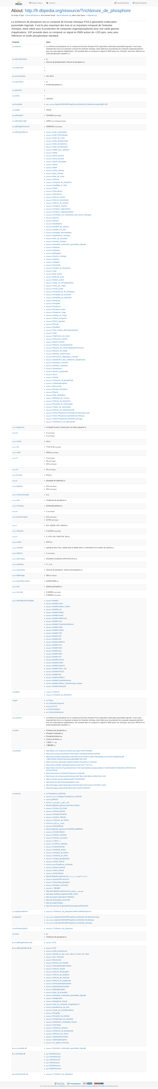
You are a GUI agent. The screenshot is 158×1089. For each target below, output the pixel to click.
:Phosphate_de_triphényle (58, 298)
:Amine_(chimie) (55, 170)
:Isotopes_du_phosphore (58, 268)
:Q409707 (52, 799)
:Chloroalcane (54, 191)
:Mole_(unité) (54, 274)
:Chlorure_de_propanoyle (58, 981)
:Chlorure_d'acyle (55, 197)
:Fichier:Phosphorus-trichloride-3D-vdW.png (65, 416)
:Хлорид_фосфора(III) (58, 859)
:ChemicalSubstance (55, 712)
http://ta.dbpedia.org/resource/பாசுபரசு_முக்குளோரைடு (66, 876)
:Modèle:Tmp (54, 621)
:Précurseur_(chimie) (57, 339)
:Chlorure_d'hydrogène (57, 972)
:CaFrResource (53, 1057)
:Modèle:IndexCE (55, 666)
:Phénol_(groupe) (55, 321)
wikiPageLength (19, 121)
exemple (19, 1048)
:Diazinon (52, 218)
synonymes (18, 570)
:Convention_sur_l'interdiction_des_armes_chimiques (68, 215)
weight (16, 110)
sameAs (16, 793)
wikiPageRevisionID (21, 126)
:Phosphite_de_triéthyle (58, 1016)
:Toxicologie (53, 1025)
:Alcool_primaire (55, 159)
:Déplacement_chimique (58, 235)
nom (16, 500)
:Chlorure (52, 179)
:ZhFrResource (53, 1066)
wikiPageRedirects (22, 942)
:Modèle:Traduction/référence (60, 624)
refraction (18, 531)
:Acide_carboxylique (56, 132)
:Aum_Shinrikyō (55, 957)
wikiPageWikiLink (20, 132)
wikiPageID (17, 115)
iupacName (17, 82)
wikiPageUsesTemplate (23, 601)
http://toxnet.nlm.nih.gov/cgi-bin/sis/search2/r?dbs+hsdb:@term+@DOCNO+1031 (76, 776)
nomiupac (18, 506)
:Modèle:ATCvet (55, 660)
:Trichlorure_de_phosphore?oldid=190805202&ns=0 (68, 911)
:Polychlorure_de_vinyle (58, 336)
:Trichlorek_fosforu (56, 850)
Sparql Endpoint (140, 3)
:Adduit (51, 153)
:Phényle (52, 324)
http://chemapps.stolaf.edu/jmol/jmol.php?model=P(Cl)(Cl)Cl (68, 788)
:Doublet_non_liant (56, 230)
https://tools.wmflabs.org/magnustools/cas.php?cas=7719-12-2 (69, 765)
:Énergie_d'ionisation (57, 389)
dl (15, 469)
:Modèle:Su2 (53, 651)
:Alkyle (51, 167)
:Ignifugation (53, 253)
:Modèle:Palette (55, 612)
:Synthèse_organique (57, 366)
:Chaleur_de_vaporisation (58, 407)
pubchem (17, 90)
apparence (18, 427)
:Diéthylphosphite (55, 989)
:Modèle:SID (53, 674)
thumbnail (17, 104)
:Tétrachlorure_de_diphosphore (60, 422)
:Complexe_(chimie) (56, 206)
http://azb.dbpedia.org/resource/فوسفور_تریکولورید (64, 891)
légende (17, 486)
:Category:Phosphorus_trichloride (64, 796)
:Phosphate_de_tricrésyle (58, 295)
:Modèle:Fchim (54, 604)
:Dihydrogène (54, 224)
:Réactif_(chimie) (55, 342)
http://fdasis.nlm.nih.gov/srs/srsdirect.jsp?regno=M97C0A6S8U (69, 751)
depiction (17, 917)
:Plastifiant (53, 327)
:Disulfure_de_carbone (57, 227)
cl (15, 458)
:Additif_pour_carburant (57, 150)
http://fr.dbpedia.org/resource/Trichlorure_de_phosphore (78, 10)
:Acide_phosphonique (57, 141)
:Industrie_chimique (56, 256)
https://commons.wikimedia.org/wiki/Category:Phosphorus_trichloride (71, 762)
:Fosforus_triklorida (56, 835)
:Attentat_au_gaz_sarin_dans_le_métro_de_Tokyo (67, 954)
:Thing (49, 700)
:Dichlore (52, 221)
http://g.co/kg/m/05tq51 (54, 903)
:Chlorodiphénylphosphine (58, 966)
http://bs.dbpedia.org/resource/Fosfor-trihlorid (62, 805)
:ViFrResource (53, 1063)
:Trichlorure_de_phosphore (59, 928)
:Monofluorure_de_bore (57, 1007)
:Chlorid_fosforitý (55, 811)
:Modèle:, (52, 601)
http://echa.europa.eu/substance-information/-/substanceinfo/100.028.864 (73, 754)
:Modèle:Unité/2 (55, 630)
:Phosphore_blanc (56, 309)
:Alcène (52, 165)
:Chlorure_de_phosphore (58, 401)
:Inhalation (53, 262)
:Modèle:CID (53, 636)
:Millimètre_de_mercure (58, 398)
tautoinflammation (21, 581)
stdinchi (17, 553)
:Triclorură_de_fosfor (57, 856)
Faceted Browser (121, 3)
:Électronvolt (53, 386)
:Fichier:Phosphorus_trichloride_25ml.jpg (64, 419)
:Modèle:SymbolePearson (58, 680)
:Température (54, 368)
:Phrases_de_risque (56, 315)
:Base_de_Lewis (55, 176)
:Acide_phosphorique (57, 147)
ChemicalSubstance (32, 15)
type (14, 700)
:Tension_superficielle (57, 371)
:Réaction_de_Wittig (56, 351)
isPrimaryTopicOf (20, 928)
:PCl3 (51, 942)
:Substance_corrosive (57, 363)
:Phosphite (53, 303)
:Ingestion (52, 259)
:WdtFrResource (53, 1068)
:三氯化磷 (53, 888)
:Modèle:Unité (54, 627)
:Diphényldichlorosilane (57, 986)
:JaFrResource (53, 1060)
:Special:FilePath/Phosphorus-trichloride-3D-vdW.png (70, 920)
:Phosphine (53, 300)
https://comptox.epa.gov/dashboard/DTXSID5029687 (65, 779)
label (15, 730)
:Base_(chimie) (54, 173)
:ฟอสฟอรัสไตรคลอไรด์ (57, 879)
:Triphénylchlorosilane (57, 1037)
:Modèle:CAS (54, 633)
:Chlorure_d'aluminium (57, 200)
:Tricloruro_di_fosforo (57, 838)
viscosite (17, 592)
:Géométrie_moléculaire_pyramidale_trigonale (66, 244)
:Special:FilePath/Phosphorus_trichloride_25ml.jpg (69, 923)
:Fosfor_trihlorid (55, 861)
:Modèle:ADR (54, 654)
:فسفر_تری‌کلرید (55, 823)
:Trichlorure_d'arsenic (57, 1028)
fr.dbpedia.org (92, 15)
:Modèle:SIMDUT (55, 677)
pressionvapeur (20, 517)
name (15, 934)
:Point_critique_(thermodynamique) (62, 330)
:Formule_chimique (56, 241)
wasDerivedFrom (20, 911)
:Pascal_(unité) (54, 289)
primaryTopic (20, 1074)
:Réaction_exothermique (58, 354)
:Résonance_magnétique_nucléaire (62, 357)
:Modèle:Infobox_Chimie (58, 606)
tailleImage (18, 575)
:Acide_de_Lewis (55, 138)
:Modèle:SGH (54, 648)
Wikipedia (62, 1086)
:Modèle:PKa (54, 645)
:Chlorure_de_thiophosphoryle (60, 410)
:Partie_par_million (56, 286)
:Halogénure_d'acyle (56, 1001)
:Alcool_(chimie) (55, 156)
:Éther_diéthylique (55, 395)
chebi (16, 452)
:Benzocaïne (53, 960)
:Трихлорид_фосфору (58, 882)
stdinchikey (18, 559)
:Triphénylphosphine (56, 383)
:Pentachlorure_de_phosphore (60, 292)
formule (17, 475)
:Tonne (51, 374)
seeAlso (16, 751)
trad (15, 586)
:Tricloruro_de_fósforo (57, 820)
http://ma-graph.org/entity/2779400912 (60, 897)
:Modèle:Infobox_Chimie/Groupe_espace (64, 683)
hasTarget (18, 1054)
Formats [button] (51, 3)
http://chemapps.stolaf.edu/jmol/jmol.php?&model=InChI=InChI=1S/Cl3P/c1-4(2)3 (76, 785)
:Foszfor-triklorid (55, 832)
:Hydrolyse (53, 250)
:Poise (51, 333)
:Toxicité (52, 377)
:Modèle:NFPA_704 (56, 669)
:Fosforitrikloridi (54, 826)
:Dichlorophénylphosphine (58, 983)
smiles (16, 96)
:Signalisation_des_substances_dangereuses (65, 360)
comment (17, 718)
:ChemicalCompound (55, 703)
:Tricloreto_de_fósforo (57, 853)
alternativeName (19, 59)
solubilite (17, 548)
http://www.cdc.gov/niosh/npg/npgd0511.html (62, 782)
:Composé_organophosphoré (60, 212)
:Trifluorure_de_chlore (57, 1034)
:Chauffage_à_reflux (56, 185)
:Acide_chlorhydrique (57, 135)
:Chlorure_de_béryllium (57, 975)
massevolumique (20, 495)
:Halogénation (54, 998)
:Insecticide (53, 265)
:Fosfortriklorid (54, 873)
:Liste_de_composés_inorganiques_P (63, 1004)
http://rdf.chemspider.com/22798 (58, 900)
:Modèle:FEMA (54, 663)
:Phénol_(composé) (56, 318)
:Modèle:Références (56, 618)
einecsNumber (19, 76)
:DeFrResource (53, 1054)
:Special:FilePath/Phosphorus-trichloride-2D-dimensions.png (72, 917)
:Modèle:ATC (54, 657)
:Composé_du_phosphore (59, 182)
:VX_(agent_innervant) (57, 1043)
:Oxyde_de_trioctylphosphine (60, 283)
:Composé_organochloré (58, 209)
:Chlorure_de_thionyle (57, 203)
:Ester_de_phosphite (56, 238)
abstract (16, 46)
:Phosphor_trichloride (57, 885)
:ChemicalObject (53, 709)
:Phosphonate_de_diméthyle (59, 1019)
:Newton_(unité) (55, 280)
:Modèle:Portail (54, 615)
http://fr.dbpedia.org (64, 15)
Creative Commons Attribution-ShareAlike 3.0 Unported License (99, 1086)
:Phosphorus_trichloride (56, 793)
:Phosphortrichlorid (56, 814)
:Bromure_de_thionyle (57, 963)
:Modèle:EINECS (55, 642)
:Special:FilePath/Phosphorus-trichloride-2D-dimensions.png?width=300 (77, 104)
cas (15, 447)
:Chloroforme (54, 194)
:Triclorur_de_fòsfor (56, 808)
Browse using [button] (36, 3)
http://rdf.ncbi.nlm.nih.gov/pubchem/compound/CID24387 (67, 906)
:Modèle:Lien (54, 609)
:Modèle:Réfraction (56, 686)
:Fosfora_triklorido (56, 817)
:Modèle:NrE (53, 639)
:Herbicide (53, 247)
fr (15, 481)
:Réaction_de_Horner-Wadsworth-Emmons (65, 348)
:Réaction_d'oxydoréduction (59, 345)
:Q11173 (51, 706)
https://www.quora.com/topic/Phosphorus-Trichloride (65, 773)
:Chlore (52, 188)
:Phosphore (53, 306)
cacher (17, 441)
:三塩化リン (53, 841)
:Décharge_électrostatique (59, 233)
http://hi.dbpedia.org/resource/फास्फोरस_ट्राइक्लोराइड (64, 829)
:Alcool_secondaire (56, 162)
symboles (18, 564)
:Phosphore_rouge (56, 312)
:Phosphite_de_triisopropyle (59, 404)
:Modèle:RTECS (55, 671)
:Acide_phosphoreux (56, 144)
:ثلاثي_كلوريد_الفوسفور (57, 802)
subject (16, 692)
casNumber (17, 68)
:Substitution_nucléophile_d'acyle (61, 1022)
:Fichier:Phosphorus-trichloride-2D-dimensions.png (68, 413)
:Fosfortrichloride (55, 847)
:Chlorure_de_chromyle (57, 978)
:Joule (51, 271)
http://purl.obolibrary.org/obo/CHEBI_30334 (62, 894)
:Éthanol (52, 392)
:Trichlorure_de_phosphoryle (59, 380)
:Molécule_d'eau (55, 277)
